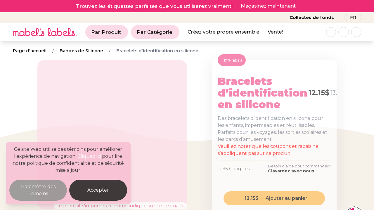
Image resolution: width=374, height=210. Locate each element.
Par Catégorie (154, 32)
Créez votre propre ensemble (223, 32)
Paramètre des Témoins (38, 190)
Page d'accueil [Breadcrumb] (29, 50)
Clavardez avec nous (291, 171)
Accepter (98, 190)
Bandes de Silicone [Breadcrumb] (81, 50)
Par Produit (106, 32)
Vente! (275, 32)
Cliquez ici (89, 156)
